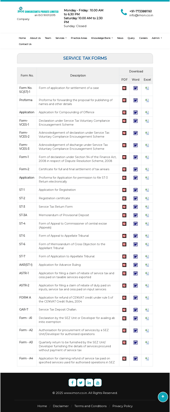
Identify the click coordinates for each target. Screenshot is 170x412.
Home (22, 38)
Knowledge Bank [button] (101, 38)
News (120, 38)
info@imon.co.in (141, 15)
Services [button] (60, 38)
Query (131, 38)
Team (48, 38)
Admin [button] (156, 38)
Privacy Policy (122, 406)
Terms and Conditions (90, 406)
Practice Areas (79, 38)
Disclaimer (61, 406)
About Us (35, 38)
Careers (143, 38)
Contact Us (25, 44)
